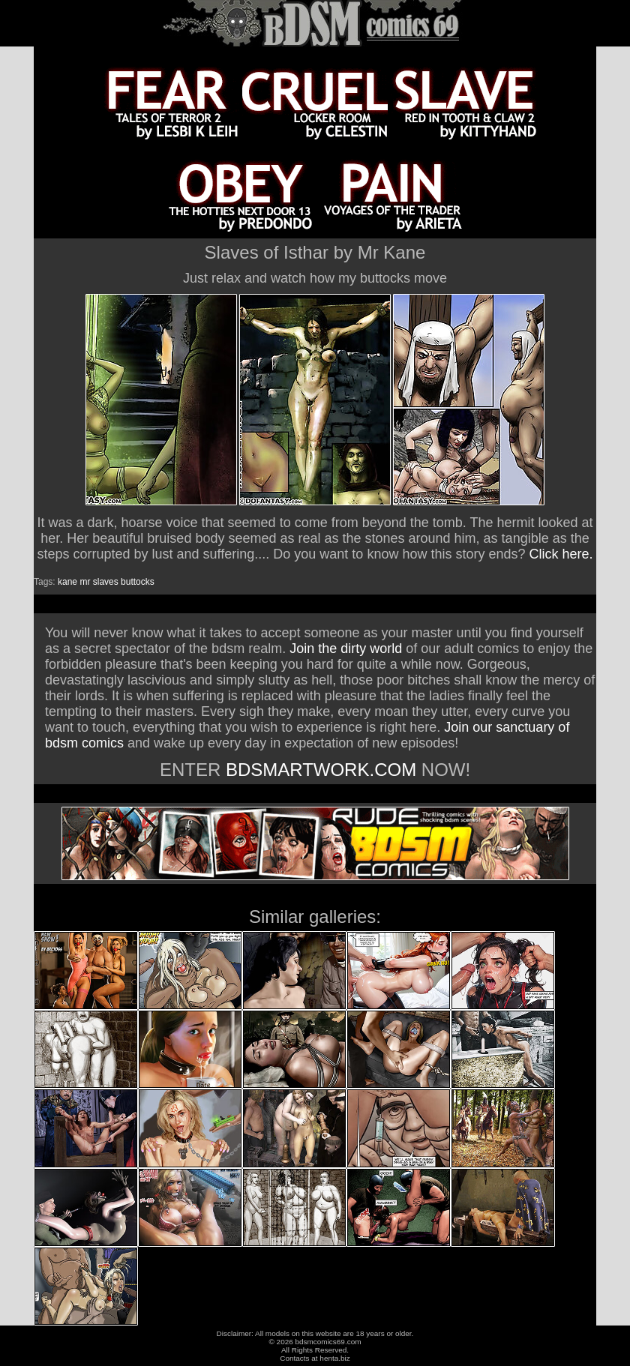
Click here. (560, 554)
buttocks (137, 582)
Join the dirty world (346, 648)
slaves (105, 582)
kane (67, 582)
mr (85, 582)
